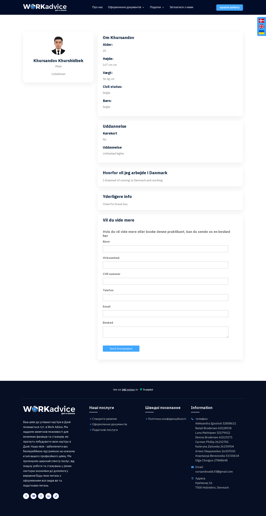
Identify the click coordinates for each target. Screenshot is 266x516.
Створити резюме (103, 419)
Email (106, 306)
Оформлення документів (124, 7)
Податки (155, 7)
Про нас (97, 7)
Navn (106, 241)
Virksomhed (111, 258)
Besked (108, 322)
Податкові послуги (103, 430)
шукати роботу (230, 7)
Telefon (108, 290)
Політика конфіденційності (165, 419)
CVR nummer (111, 274)
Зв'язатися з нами (181, 7)
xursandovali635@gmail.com (214, 471)
